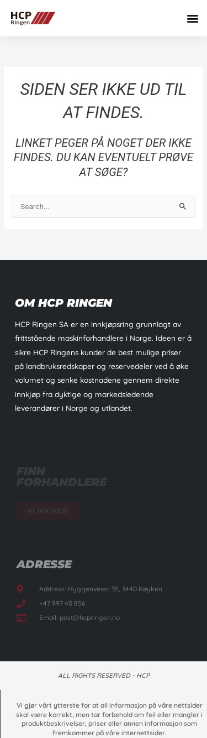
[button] (192, 18)
